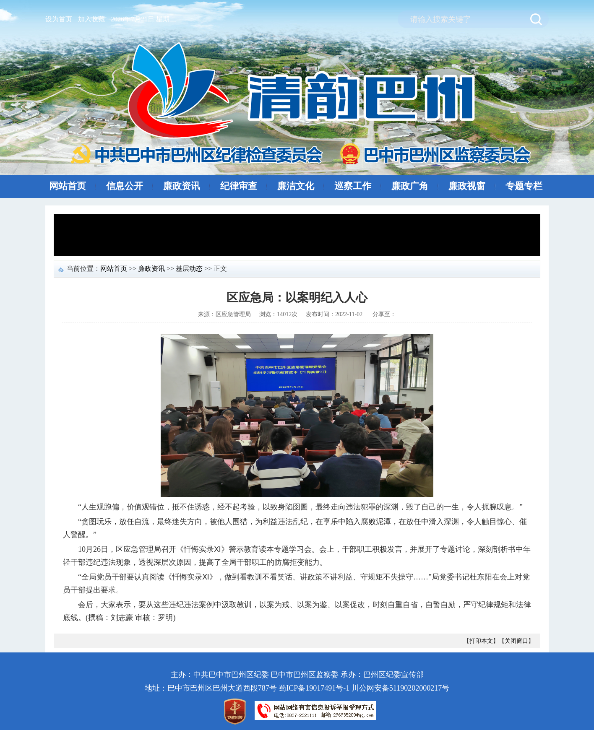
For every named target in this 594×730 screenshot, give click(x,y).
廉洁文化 (295, 186)
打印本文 (481, 641)
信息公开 (124, 186)
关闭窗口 (516, 641)
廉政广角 (409, 186)
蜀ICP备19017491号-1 (314, 688)
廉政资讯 (181, 186)
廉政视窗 (466, 186)
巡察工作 (352, 186)
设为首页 (58, 19)
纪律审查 (238, 186)
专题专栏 (523, 186)
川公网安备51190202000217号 (400, 688)
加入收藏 (91, 19)
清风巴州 (299, 103)
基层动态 (189, 268)
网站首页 (67, 186)
